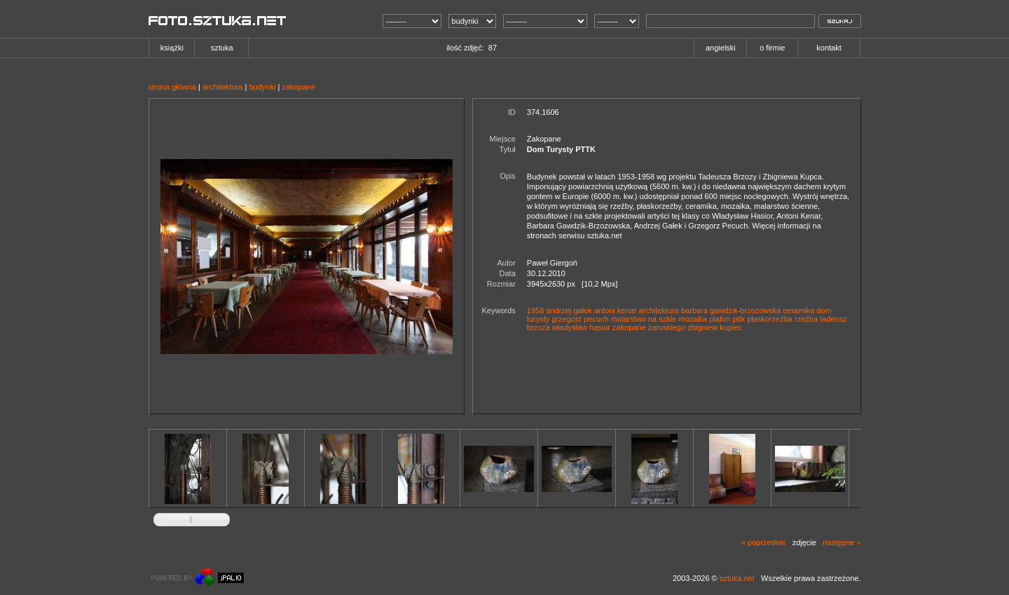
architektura (222, 87)
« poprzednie (763, 542)
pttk (738, 319)
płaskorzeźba (769, 319)
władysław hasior (581, 327)
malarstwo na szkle (644, 319)
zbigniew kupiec (714, 327)
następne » (841, 542)
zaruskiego (666, 327)
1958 (535, 310)
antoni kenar (615, 310)
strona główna (173, 87)
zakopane (298, 87)
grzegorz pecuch (579, 319)
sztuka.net (737, 578)
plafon (719, 319)
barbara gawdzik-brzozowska (731, 310)
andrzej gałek (568, 310)
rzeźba (806, 319)
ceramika (799, 310)
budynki (262, 87)
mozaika (692, 319)
